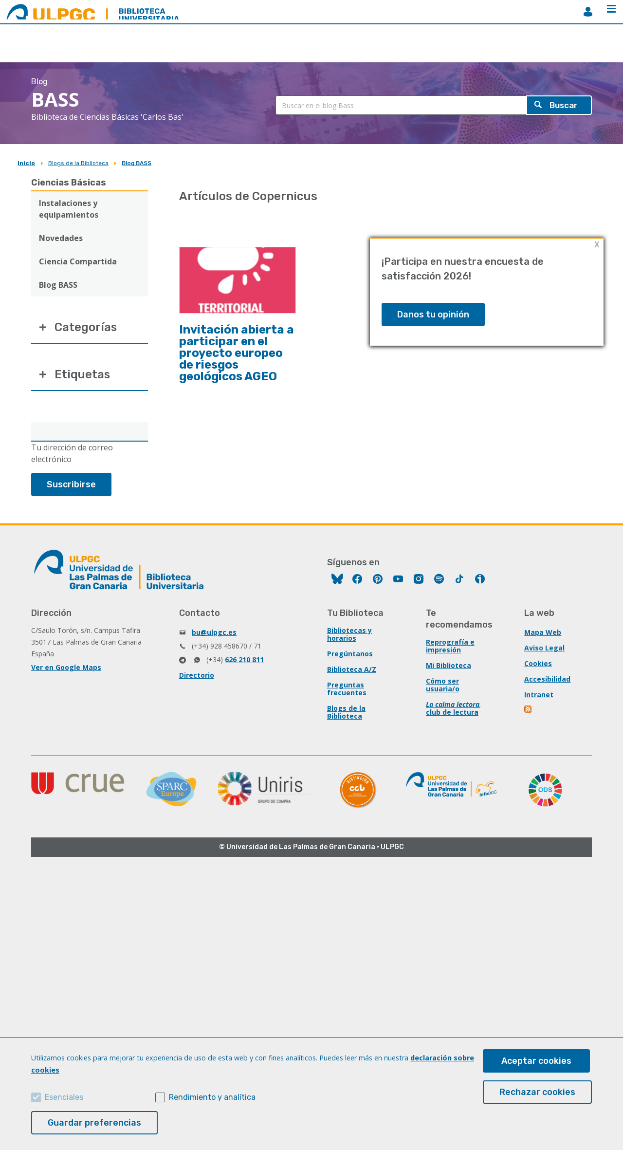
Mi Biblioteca (448, 666)
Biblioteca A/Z (351, 670)
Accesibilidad (547, 680)
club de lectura (452, 713)
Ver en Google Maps (66, 668)
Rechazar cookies (537, 1092)
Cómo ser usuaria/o (442, 685)
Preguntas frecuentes (346, 689)
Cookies (538, 664)
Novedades (61, 238)
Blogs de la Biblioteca (78, 163)
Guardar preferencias (94, 1122)
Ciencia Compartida (78, 261)
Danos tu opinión (433, 314)
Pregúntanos (350, 654)
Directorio (196, 676)
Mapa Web (542, 633)
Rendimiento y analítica (212, 1097)
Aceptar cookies (536, 1061)
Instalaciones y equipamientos (68, 209)
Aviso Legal (544, 648)
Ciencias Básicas (68, 182)
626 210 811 (244, 660)
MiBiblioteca (588, 12)
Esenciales (64, 1097)
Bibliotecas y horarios (349, 635)
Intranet (538, 695)
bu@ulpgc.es (214, 633)
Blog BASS (136, 163)
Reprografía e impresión (450, 646)
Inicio (26, 163)
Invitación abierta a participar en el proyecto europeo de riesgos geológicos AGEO (236, 353)
